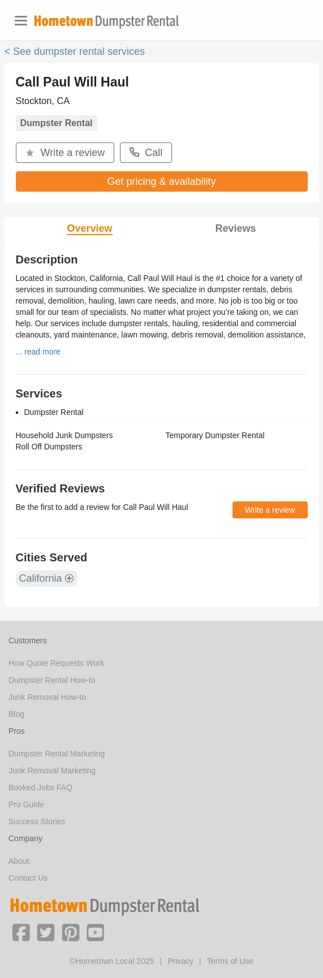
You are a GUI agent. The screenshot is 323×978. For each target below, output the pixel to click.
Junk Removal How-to (47, 697)
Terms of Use (230, 961)
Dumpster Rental (56, 123)
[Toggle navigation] (21, 21)
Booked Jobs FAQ (40, 787)
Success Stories (36, 821)
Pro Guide (26, 804)
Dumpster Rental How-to (51, 680)
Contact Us (28, 877)
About (18, 861)
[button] (21, 931)
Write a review (65, 152)
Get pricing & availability (161, 181)
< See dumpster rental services (75, 51)
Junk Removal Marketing (52, 770)
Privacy (180, 961)
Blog (16, 714)
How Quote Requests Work (56, 663)
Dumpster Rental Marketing (56, 753)
